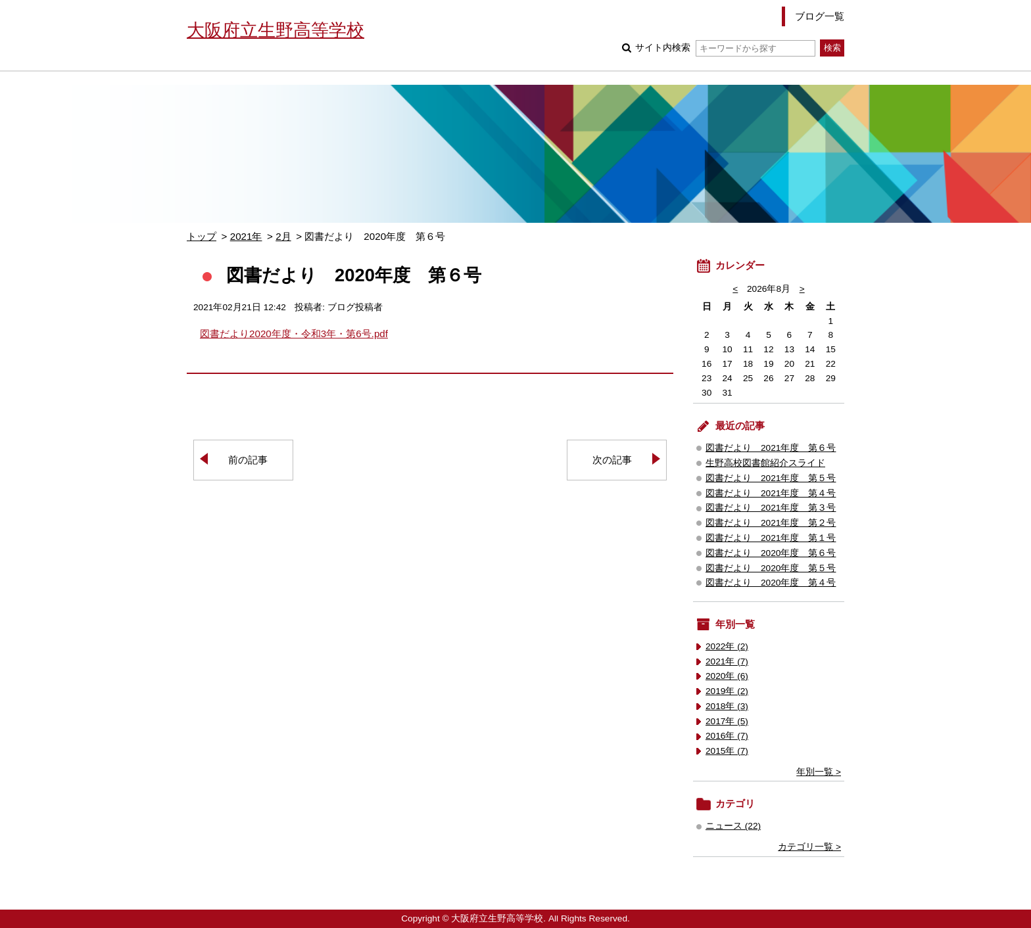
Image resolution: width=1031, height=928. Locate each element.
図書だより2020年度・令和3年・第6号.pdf (294, 333)
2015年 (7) (727, 751)
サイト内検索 (725, 48)
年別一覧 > (818, 772)
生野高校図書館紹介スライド (765, 463)
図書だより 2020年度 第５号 (771, 568)
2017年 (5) (727, 721)
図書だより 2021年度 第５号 (771, 478)
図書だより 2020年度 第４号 (771, 583)
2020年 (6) (727, 676)
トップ (201, 236)
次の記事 (612, 459)
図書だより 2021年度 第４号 (771, 493)
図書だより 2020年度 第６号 (771, 553)
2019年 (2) (727, 691)
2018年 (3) (727, 706)
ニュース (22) (733, 826)
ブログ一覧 (819, 16)
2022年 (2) (727, 646)
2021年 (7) (727, 661)
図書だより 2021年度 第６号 (771, 448)
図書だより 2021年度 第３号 (771, 508)
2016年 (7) (727, 736)
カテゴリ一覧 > (809, 847)
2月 (283, 236)
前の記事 (248, 459)
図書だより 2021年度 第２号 (771, 523)
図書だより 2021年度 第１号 (771, 538)
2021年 (246, 236)
